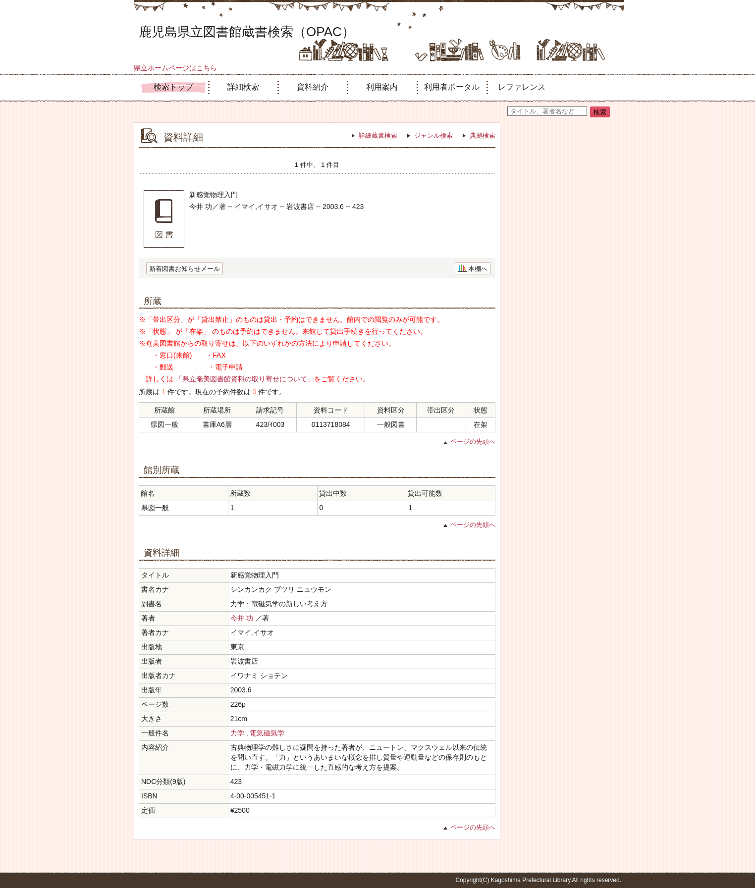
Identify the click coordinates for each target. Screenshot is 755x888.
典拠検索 (482, 135)
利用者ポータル (452, 87)
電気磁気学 (267, 733)
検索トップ (173, 87)
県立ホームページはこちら (175, 68)
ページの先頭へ (472, 441)
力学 (237, 733)
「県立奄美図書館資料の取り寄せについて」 (244, 379)
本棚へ (477, 268)
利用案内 (382, 87)
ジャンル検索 (433, 135)
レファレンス (521, 87)
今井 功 (241, 618)
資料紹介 (312, 87)
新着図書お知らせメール (184, 268)
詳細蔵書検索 (378, 135)
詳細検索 (243, 87)
